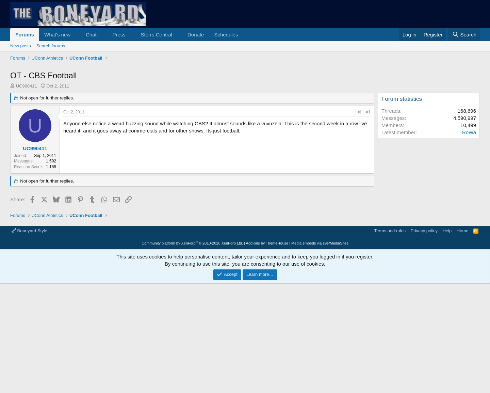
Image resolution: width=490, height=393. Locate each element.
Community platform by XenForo (192, 243)
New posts (20, 45)
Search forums (50, 45)
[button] (76, 34)
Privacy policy (424, 230)
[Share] (359, 112)
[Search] (464, 34)
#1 (368, 112)
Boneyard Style (29, 230)
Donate (195, 34)
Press (118, 34)
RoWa (469, 132)
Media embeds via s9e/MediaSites (319, 243)
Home (463, 230)
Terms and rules (390, 230)
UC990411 (26, 86)
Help (447, 230)
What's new (57, 34)
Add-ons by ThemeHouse (267, 243)
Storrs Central (157, 34)
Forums (24, 34)
